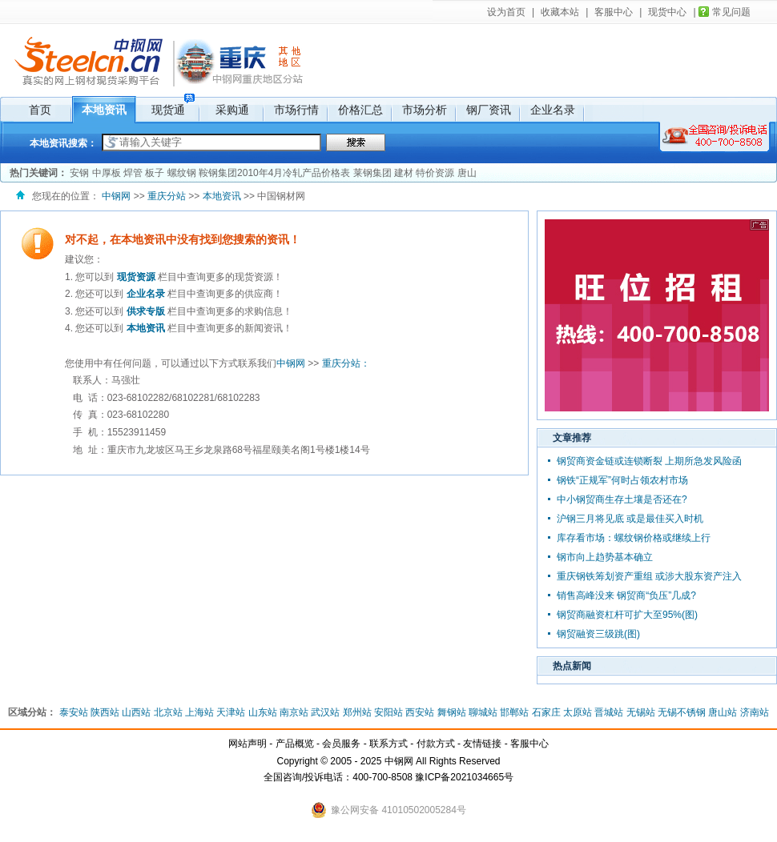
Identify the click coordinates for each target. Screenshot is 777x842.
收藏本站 (560, 12)
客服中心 (613, 12)
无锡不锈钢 (682, 712)
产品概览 (295, 743)
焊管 (133, 172)
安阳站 (388, 712)
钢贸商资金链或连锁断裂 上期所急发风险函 (649, 461)
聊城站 (483, 712)
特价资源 (435, 172)
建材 (403, 172)
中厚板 (106, 172)
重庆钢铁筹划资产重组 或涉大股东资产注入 (649, 576)
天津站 (230, 712)
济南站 (754, 712)
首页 (40, 109)
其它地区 (290, 54)
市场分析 (424, 109)
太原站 (577, 712)
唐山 (467, 172)
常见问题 (731, 12)
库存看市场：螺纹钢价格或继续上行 (634, 537)
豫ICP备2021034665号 (464, 777)
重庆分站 (222, 60)
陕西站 (105, 712)
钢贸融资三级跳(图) (598, 634)
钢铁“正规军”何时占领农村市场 (622, 480)
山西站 (136, 712)
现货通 (168, 109)
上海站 (199, 712)
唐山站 (722, 712)
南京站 (294, 712)
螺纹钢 (181, 172)
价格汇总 (360, 109)
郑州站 (357, 712)
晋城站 (608, 712)
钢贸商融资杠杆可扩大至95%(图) (627, 614)
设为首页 (506, 12)
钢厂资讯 (488, 109)
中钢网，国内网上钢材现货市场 (86, 60)
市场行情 (296, 109)
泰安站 (73, 712)
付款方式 (436, 743)
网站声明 (247, 743)
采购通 (232, 109)
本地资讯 (104, 109)
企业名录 (552, 109)
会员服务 (341, 743)
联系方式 (388, 743)
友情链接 (482, 743)
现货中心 (667, 12)
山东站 (262, 712)
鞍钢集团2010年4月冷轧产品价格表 (274, 172)
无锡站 (640, 712)
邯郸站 (514, 712)
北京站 (168, 712)
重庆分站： (346, 363)
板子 (154, 172)
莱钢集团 (372, 172)
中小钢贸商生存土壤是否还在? (622, 499)
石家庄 (546, 712)
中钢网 (116, 196)
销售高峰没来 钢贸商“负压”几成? (626, 595)
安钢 (79, 172)
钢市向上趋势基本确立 (605, 557)
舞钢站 (451, 712)
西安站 (419, 712)
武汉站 (325, 712)
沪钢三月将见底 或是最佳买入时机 (630, 518)
